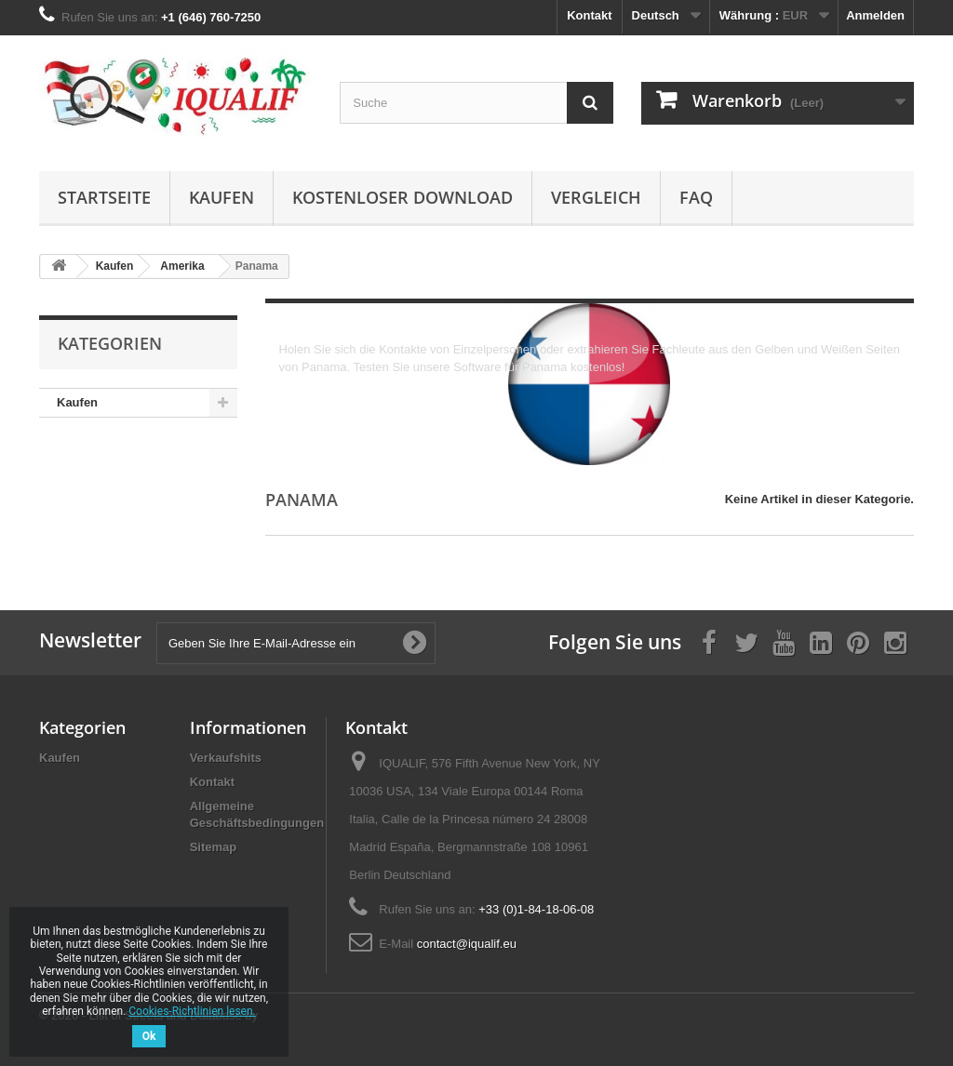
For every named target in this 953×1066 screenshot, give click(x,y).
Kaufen (221, 197)
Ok (149, 1036)
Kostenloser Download (402, 197)
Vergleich (596, 197)
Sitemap (213, 847)
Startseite (104, 197)
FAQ (696, 197)
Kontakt (589, 15)
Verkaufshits (226, 758)
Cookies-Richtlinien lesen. (191, 1011)
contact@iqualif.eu (467, 944)
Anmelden (875, 15)
